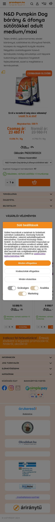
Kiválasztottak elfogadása (27, 271)
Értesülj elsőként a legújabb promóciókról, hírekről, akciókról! (26, 341)
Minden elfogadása (27, 263)
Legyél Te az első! (28, 115)
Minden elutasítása (27, 279)
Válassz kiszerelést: (27, 158)
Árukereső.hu (27, 414)
